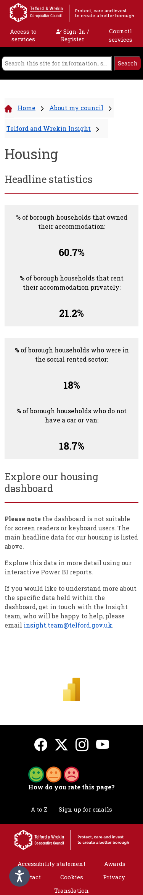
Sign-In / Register (72, 35)
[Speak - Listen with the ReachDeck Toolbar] (19, 876)
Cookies (71, 877)
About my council (76, 108)
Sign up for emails (85, 809)
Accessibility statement (51, 863)
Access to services (23, 35)
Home (26, 108)
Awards (114, 863)
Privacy (114, 877)
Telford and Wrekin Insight (48, 128)
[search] (57, 63)
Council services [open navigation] (120, 35)
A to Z (39, 809)
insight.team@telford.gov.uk (68, 625)
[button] (53, 774)
